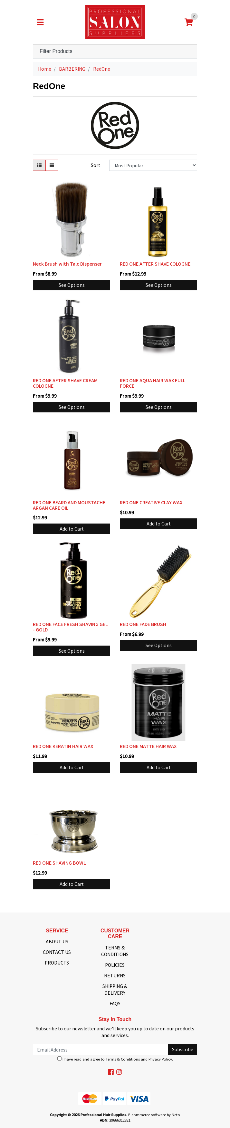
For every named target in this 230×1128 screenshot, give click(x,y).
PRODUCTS (57, 962)
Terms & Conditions (123, 1059)
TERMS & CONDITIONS (115, 950)
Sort (95, 165)
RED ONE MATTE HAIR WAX (148, 746)
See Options (72, 285)
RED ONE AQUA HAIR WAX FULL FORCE (152, 383)
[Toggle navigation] (40, 22)
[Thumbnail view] (39, 165)
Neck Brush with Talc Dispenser (67, 263)
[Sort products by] (153, 165)
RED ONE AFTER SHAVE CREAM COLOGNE (65, 383)
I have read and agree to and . (115, 1059)
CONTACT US (57, 952)
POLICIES (115, 965)
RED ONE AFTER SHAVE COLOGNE (155, 263)
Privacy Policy (160, 1059)
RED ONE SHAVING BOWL (59, 862)
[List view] (51, 165)
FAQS (115, 1003)
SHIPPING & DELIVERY (114, 989)
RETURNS (115, 975)
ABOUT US (57, 941)
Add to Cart (72, 528)
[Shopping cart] (188, 22)
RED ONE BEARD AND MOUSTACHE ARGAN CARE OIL (69, 505)
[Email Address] (100, 1049)
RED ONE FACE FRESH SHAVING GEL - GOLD (70, 627)
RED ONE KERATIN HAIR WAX (63, 746)
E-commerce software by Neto (154, 1114)
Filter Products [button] (56, 51)
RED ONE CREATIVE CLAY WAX (151, 502)
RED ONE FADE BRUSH (143, 624)
